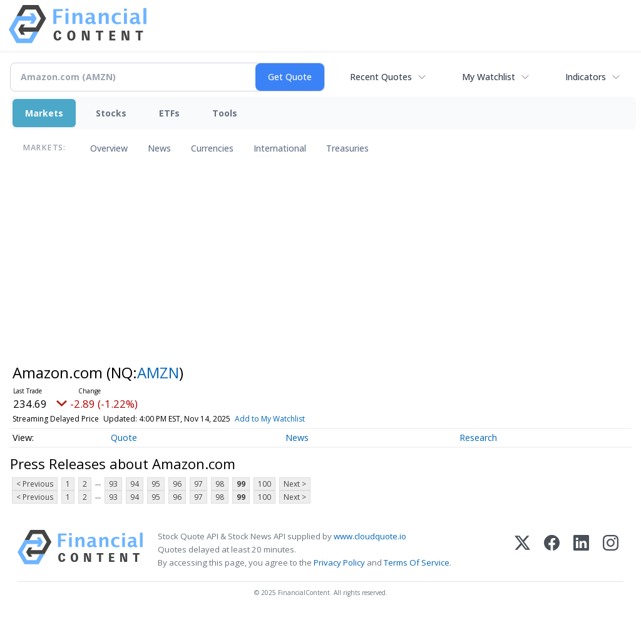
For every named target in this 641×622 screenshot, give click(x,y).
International (280, 148)
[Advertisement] (320, 265)
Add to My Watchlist (270, 418)
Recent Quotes (381, 77)
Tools (224, 113)
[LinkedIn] (581, 549)
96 (177, 484)
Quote (124, 437)
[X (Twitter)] (522, 549)
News (159, 148)
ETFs (169, 113)
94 (134, 484)
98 (219, 484)
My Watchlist (488, 77)
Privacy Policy (339, 562)
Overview (109, 148)
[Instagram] (610, 549)
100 (264, 484)
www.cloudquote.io (370, 536)
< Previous (34, 484)
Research (478, 437)
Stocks (111, 113)
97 (198, 484)
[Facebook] (552, 549)
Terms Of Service (416, 562)
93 (113, 484)
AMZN (158, 372)
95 (155, 484)
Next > (295, 484)
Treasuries (347, 148)
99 (241, 484)
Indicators (585, 77)
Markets (44, 113)
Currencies (212, 148)
